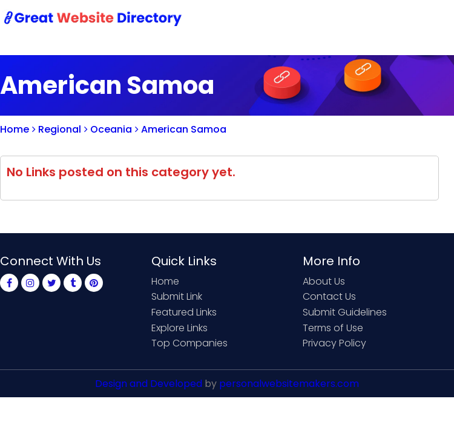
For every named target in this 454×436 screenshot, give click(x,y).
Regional (56, 129)
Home (14, 129)
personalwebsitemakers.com (289, 384)
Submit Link (176, 296)
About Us (324, 281)
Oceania (108, 129)
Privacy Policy (334, 343)
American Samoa (180, 129)
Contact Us (329, 296)
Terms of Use (333, 328)
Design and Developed (148, 384)
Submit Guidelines (345, 312)
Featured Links (184, 312)
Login (393, 19)
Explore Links (179, 328)
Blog (434, 19)
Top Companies (189, 343)
